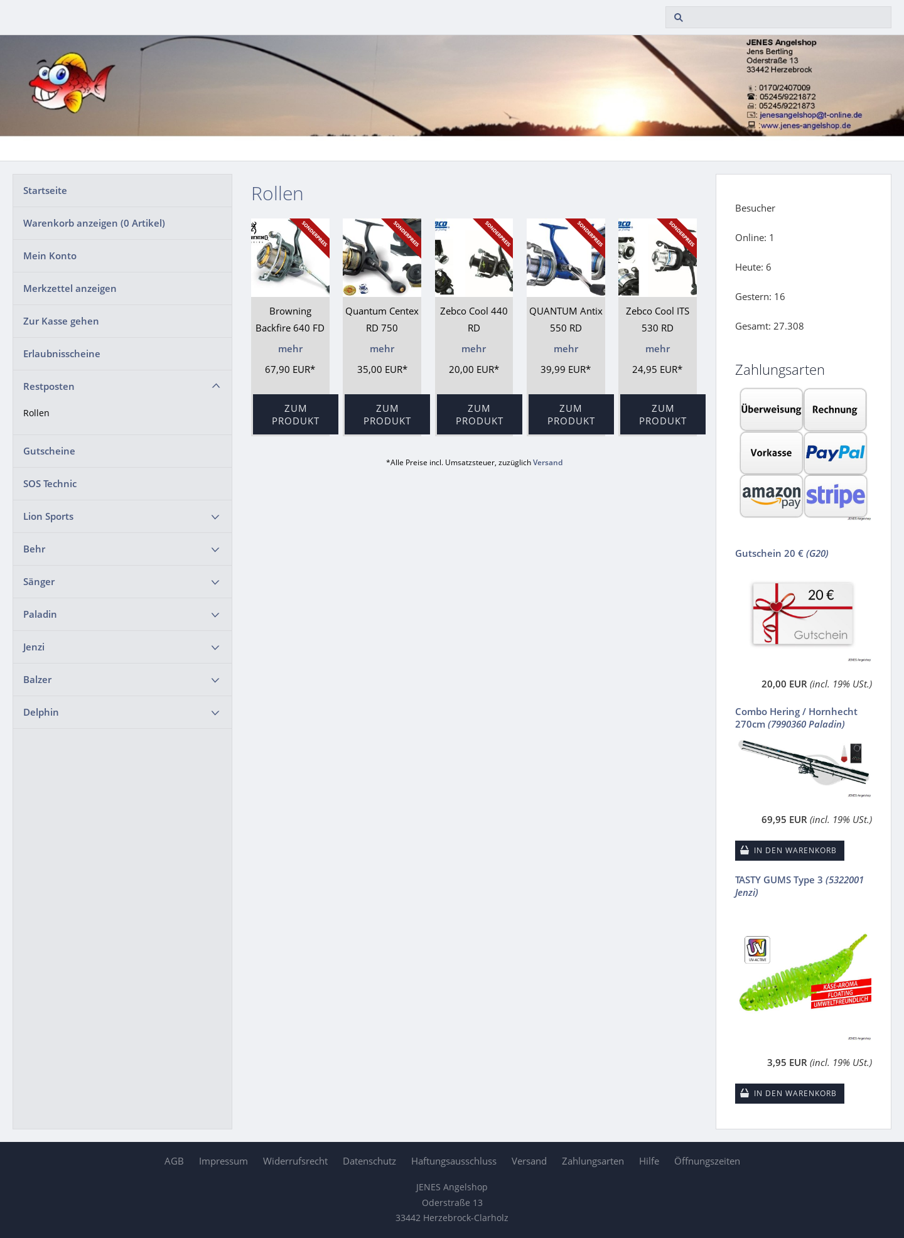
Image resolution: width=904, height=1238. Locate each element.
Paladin (40, 614)
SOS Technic (50, 483)
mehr (290, 348)
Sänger (39, 581)
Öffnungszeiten (707, 1161)
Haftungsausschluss (454, 1161)
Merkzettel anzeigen (70, 288)
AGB (174, 1161)
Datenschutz (369, 1161)
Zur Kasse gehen (61, 321)
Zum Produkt (296, 414)
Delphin (41, 712)
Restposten (49, 386)
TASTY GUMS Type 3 (799, 885)
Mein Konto (50, 255)
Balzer (37, 679)
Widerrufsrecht (295, 1161)
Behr (34, 548)
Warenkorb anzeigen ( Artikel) (94, 223)
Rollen (36, 413)
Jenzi (34, 646)
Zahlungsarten (593, 1161)
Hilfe (649, 1161)
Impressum (223, 1161)
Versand (547, 462)
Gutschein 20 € (782, 553)
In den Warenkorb (795, 850)
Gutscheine (49, 450)
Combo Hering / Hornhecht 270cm (796, 717)
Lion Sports (48, 516)
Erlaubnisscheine (61, 353)
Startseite (45, 190)
